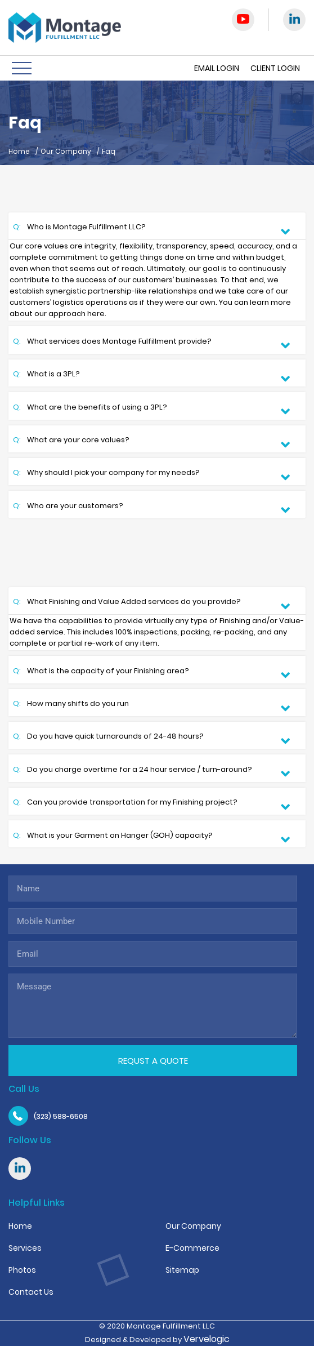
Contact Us (30, 1292)
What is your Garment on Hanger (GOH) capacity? (113, 836)
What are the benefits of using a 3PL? (91, 408)
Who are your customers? (69, 506)
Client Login (275, 68)
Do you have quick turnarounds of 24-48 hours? (109, 737)
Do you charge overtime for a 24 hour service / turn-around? (133, 770)
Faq (108, 151)
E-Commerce (192, 1248)
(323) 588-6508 (61, 1116)
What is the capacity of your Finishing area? (102, 671)
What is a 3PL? (47, 374)
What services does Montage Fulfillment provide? (113, 342)
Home (19, 151)
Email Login (216, 68)
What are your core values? (72, 440)
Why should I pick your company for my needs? (107, 473)
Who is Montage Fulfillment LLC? (80, 227)
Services (25, 1248)
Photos (22, 1270)
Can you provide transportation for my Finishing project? (126, 803)
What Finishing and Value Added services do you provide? (128, 602)
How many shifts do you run (72, 704)
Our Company (66, 151)
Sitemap (182, 1270)
